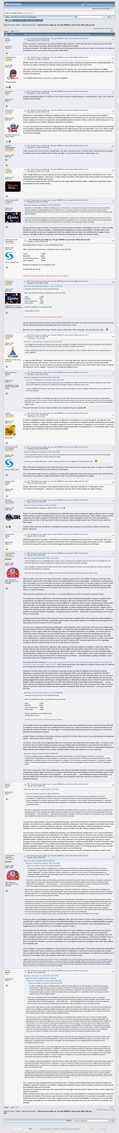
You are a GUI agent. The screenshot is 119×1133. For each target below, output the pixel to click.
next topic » (110, 28)
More (39, 20)
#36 (113, 535)
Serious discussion (29, 25)
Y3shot (8, 169)
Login (27, 20)
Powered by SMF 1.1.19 (47, 1129)
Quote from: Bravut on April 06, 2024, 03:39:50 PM (39, 861)
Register (33, 20)
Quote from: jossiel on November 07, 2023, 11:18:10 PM (41, 558)
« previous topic (99, 28)
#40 (113, 971)
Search (21, 20)
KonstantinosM (11, 240)
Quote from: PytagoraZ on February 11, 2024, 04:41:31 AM (42, 452)
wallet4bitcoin (10, 57)
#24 (113, 111)
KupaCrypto (10, 481)
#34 (113, 482)
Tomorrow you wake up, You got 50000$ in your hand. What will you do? (66, 25)
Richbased (9, 110)
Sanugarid (9, 335)
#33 (113, 448)
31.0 (29, 17)
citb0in (8, 413)
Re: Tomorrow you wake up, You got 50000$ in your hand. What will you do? (57, 38)
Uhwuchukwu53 (11, 200)
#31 (113, 373)
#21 (113, 39)
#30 (113, 337)
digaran (8, 146)
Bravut (7, 784)
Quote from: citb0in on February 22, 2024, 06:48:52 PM (40, 753)
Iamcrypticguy (10, 372)
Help (15, 20)
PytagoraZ (9, 281)
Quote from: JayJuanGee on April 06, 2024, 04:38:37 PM (41, 976)
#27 (113, 201)
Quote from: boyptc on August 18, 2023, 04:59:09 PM (40, 505)
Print (111, 31)
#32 (113, 415)
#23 (113, 92)
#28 (113, 240)
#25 (113, 146)
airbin (7, 38)
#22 (113, 58)
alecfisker (9, 91)
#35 (113, 501)
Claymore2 (9, 534)
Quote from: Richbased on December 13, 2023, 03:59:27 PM (42, 205)
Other (18, 25)
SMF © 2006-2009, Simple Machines (67, 1129)
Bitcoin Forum (9, 25)
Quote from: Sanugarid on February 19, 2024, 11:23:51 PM (42, 377)
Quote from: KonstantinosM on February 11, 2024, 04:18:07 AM (43, 286)
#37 (113, 554)
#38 (113, 785)
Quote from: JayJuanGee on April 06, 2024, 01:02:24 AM (41, 789)
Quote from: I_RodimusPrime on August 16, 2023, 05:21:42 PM (43, 341)
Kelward (8, 500)
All (17, 31)
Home (10, 20)
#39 (113, 857)
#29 (113, 282)
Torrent (34, 17)
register (30, 13)
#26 (113, 170)
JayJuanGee (39, 338)
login (24, 13)
